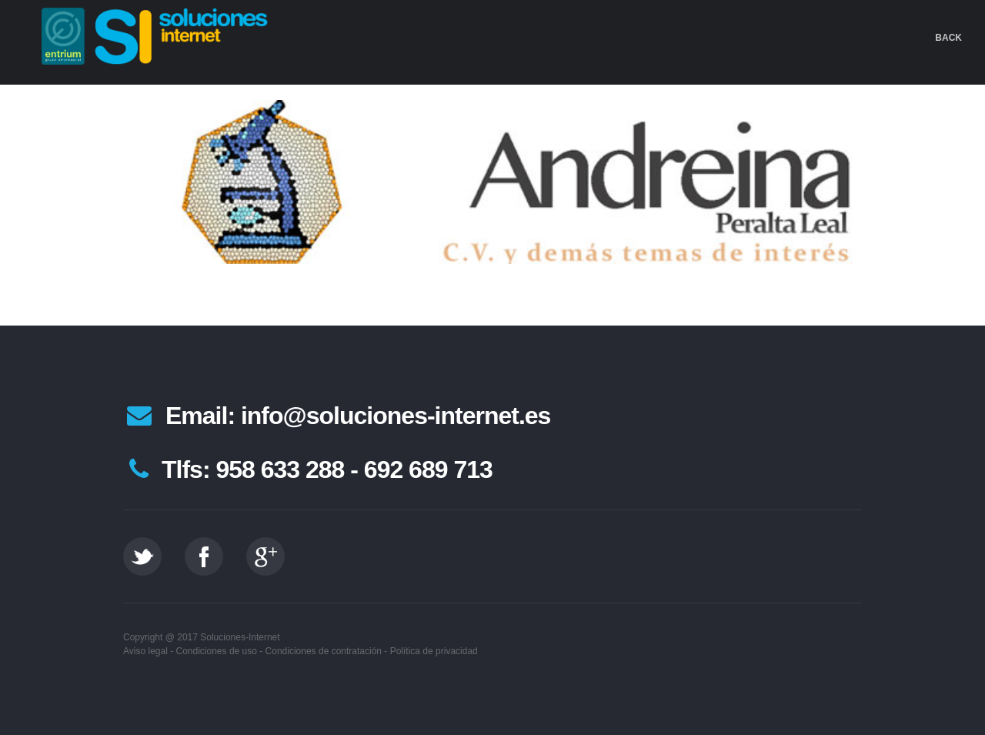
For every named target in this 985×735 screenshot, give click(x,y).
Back (948, 37)
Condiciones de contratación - (326, 651)
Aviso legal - (148, 651)
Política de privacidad (434, 651)
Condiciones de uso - (219, 651)
